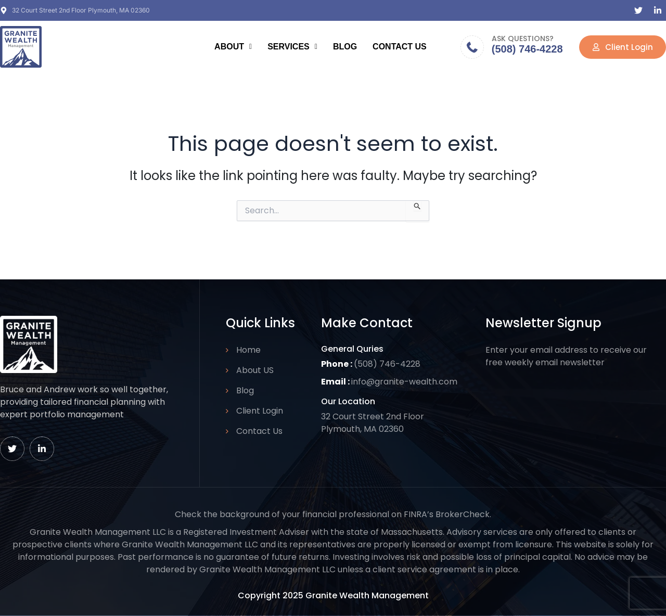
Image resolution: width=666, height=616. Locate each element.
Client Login (259, 411)
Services (292, 46)
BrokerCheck (463, 514)
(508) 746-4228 (527, 49)
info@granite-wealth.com (404, 382)
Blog (345, 46)
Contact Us (400, 46)
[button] (233, 47)
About (233, 46)
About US (255, 370)
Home (248, 350)
